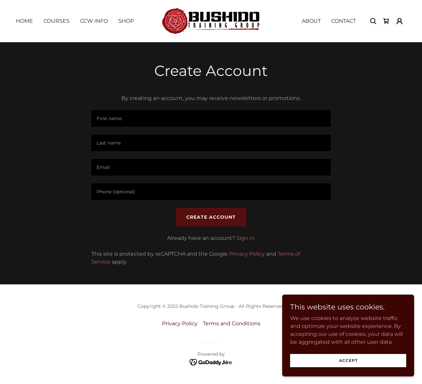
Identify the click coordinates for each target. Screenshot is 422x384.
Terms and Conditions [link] (231, 323)
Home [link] (24, 21)
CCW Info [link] (94, 21)
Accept (348, 360)
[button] (399, 21)
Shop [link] (126, 21)
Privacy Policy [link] (247, 254)
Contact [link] (343, 21)
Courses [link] (57, 21)
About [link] (311, 21)
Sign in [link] (245, 238)
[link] (211, 20)
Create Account (211, 217)
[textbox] (210, 118)
